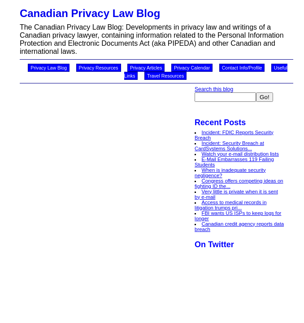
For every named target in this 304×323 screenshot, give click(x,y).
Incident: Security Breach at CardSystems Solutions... (229, 145)
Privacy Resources (98, 67)
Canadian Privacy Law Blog (90, 13)
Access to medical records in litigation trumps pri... (230, 205)
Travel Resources (165, 76)
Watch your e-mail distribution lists (240, 154)
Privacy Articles (146, 67)
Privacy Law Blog (48, 67)
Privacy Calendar (192, 67)
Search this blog (214, 89)
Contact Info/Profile (242, 67)
